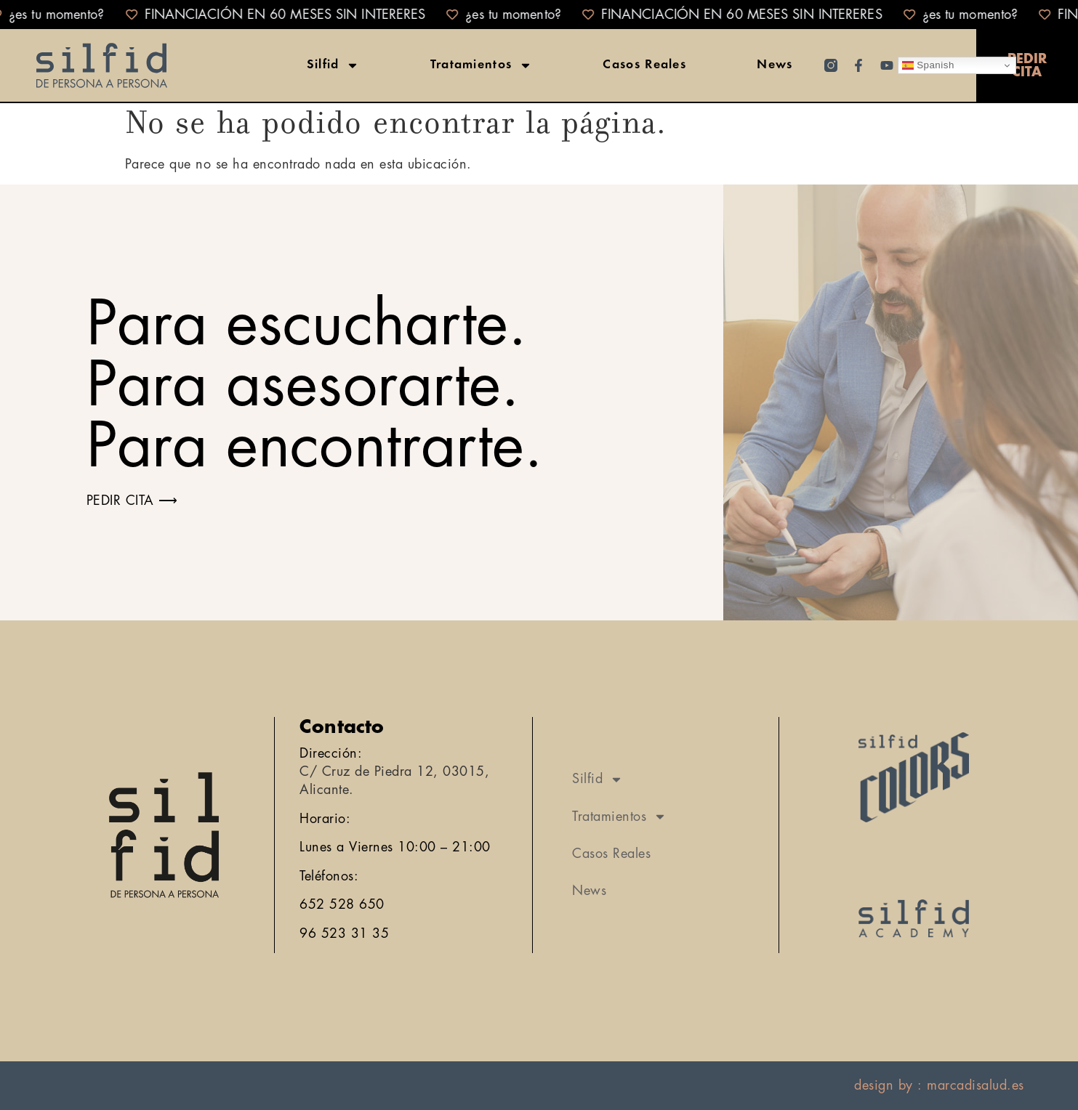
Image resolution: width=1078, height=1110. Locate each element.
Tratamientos (481, 65)
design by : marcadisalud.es (939, 1085)
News (774, 65)
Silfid (333, 65)
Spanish (928, 65)
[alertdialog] (539, 14)
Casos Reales (644, 65)
